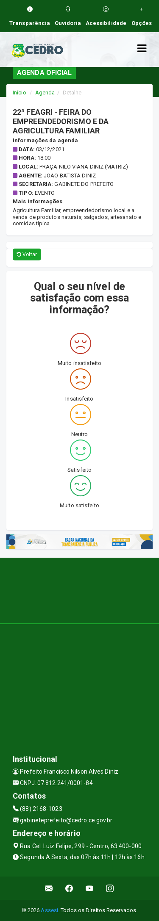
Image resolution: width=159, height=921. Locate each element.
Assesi (49, 910)
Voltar (27, 254)
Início (19, 92)
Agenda (45, 92)
